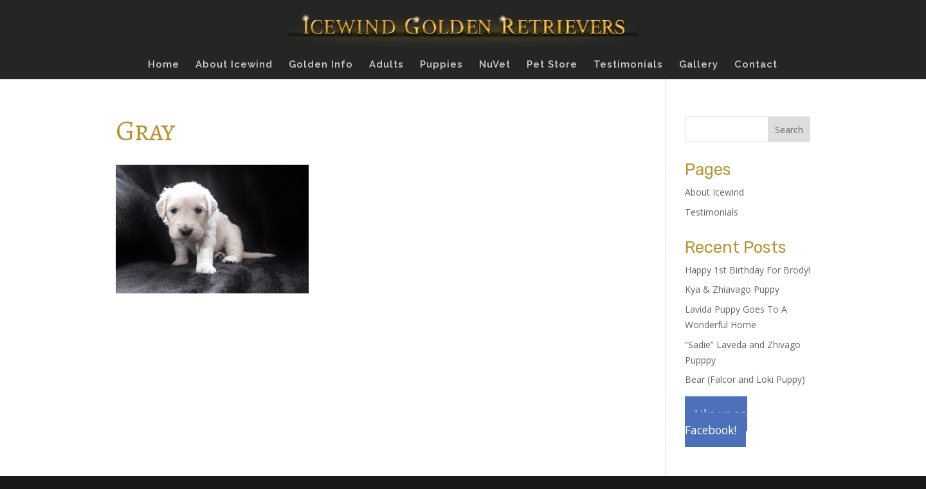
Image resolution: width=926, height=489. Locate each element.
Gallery (698, 65)
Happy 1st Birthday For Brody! (747, 270)
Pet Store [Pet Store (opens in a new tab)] (552, 65)
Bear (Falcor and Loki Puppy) (745, 379)
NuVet (495, 65)
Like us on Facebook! (716, 422)
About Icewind (234, 65)
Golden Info (321, 65)
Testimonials (628, 65)
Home (163, 65)
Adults (386, 65)
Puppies (441, 65)
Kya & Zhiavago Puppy (732, 289)
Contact (755, 65)
